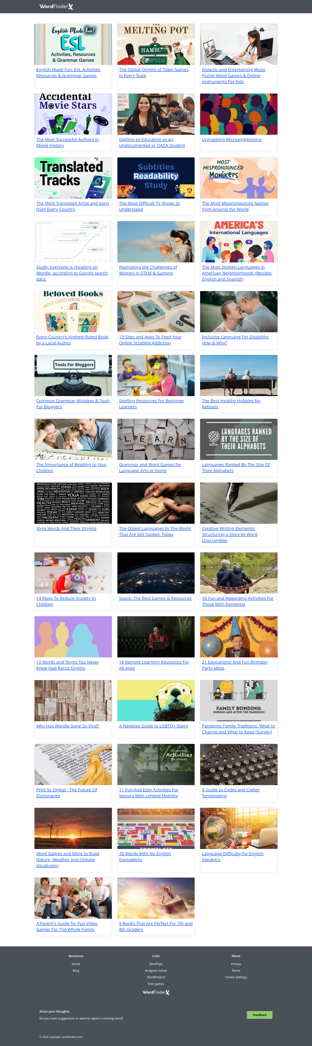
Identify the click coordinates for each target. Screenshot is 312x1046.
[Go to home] (56, 6)
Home (76, 964)
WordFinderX (156, 977)
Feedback (260, 1015)
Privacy (236, 964)
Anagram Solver (156, 970)
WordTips (156, 964)
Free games (156, 984)
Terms (236, 970)
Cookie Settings (236, 977)
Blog (76, 970)
